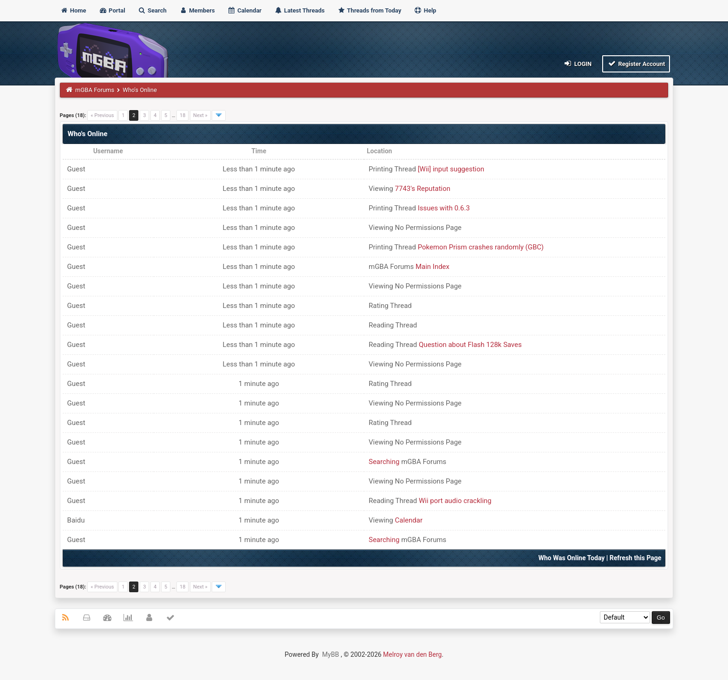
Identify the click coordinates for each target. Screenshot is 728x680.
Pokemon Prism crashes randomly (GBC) (481, 247)
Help (425, 10)
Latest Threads (299, 10)
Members (197, 10)
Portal (112, 10)
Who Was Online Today (572, 558)
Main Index (432, 266)
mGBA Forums (94, 89)
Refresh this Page (636, 558)
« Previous (102, 115)
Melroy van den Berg (412, 654)
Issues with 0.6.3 (444, 208)
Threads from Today (369, 10)
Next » (200, 115)
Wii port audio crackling (455, 501)
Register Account (636, 63)
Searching (384, 462)
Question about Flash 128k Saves (470, 344)
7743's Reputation (423, 188)
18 (182, 115)
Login (577, 63)
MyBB (330, 654)
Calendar (244, 10)
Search (152, 10)
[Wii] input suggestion (451, 169)
